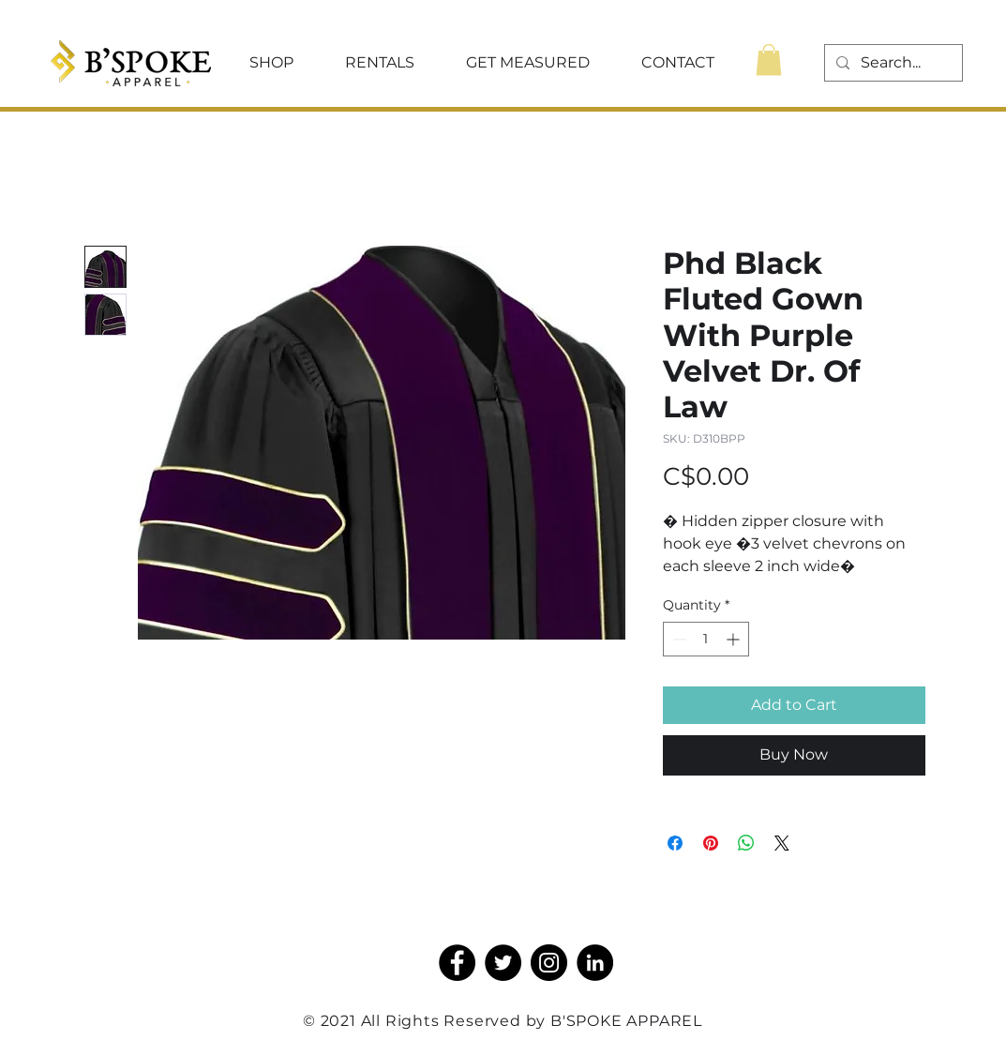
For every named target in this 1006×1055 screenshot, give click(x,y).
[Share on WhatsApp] (746, 843)
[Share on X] (782, 843)
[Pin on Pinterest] (710, 843)
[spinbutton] (706, 639)
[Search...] (892, 63)
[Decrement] (677, 639)
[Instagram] (549, 962)
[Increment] (734, 639)
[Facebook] (457, 962)
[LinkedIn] (595, 962)
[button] (272, 62)
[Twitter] (503, 962)
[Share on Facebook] (675, 843)
